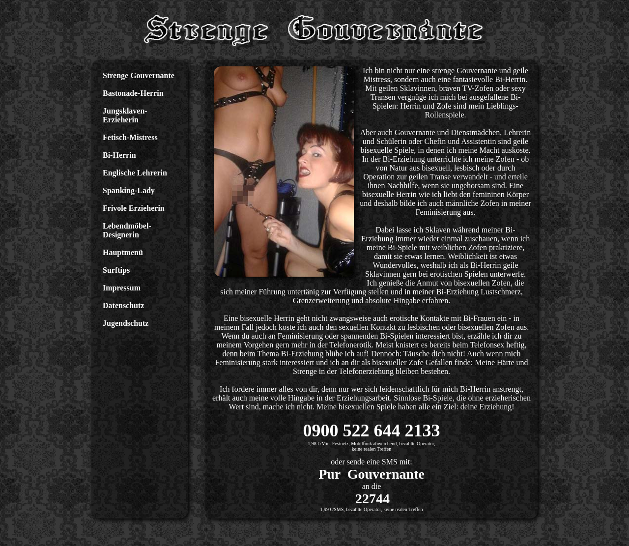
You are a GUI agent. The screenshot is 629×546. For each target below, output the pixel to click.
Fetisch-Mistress (130, 137)
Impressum (122, 288)
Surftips (116, 270)
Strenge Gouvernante (138, 75)
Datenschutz (123, 305)
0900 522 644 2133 (371, 430)
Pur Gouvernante (371, 474)
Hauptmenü (123, 252)
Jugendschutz (125, 323)
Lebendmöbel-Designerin (127, 230)
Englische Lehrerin (135, 173)
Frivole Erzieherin (134, 208)
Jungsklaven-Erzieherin (125, 115)
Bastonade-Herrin (133, 93)
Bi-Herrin (119, 155)
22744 (372, 498)
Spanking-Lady (129, 190)
